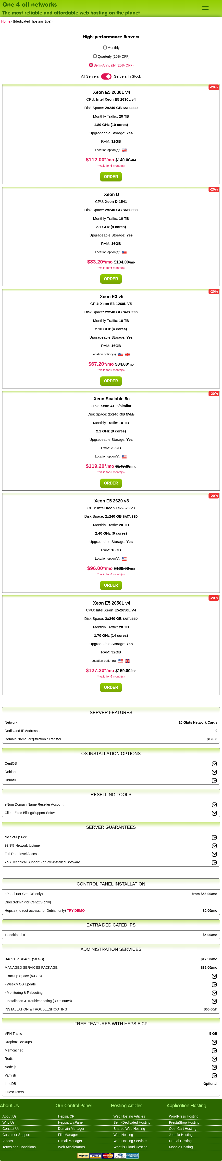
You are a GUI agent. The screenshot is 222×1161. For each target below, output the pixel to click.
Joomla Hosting (181, 1135)
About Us (9, 1116)
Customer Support (16, 1135)
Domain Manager (71, 1129)
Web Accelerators (71, 1147)
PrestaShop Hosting (184, 1122)
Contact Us (10, 1129)
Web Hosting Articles (129, 1116)
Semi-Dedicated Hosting (131, 1122)
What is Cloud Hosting (130, 1147)
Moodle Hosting (181, 1147)
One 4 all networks (29, 4)
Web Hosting (123, 1135)
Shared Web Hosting (129, 1129)
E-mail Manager (70, 1141)
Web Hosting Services (130, 1141)
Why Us (8, 1122)
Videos (7, 1141)
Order (111, 177)
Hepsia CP (66, 1116)
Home (5, 21)
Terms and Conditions (19, 1147)
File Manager (68, 1135)
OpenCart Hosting (183, 1129)
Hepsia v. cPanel (71, 1122)
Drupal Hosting (180, 1141)
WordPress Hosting (183, 1116)
